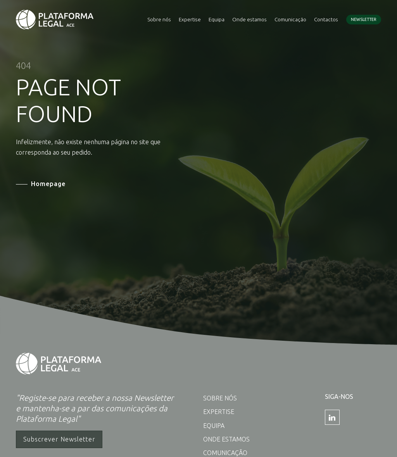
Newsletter (363, 19)
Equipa (216, 19)
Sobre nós (159, 19)
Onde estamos (249, 19)
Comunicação (290, 19)
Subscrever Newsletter (59, 439)
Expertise (190, 19)
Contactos (326, 19)
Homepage (48, 183)
